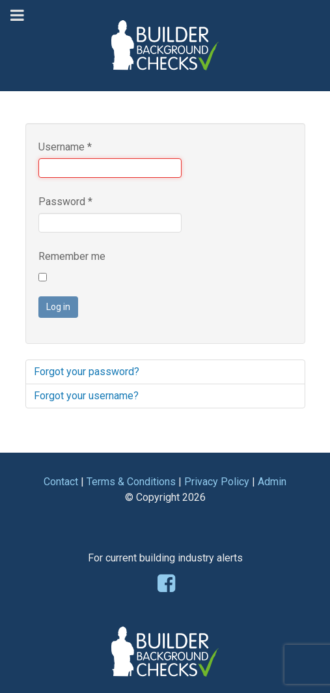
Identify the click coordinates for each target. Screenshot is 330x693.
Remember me (71, 256)
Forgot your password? (86, 371)
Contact (61, 481)
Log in (58, 307)
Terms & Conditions (131, 481)
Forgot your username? (86, 395)
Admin (272, 481)
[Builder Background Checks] (165, 32)
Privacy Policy (216, 481)
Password (65, 201)
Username (65, 147)
